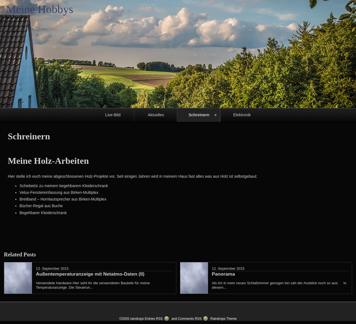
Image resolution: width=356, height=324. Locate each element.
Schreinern (199, 115)
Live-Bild (112, 115)
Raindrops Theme (224, 319)
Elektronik (242, 115)
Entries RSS (154, 319)
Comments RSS (190, 319)
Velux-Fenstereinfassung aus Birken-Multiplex (58, 192)
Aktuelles (156, 115)
